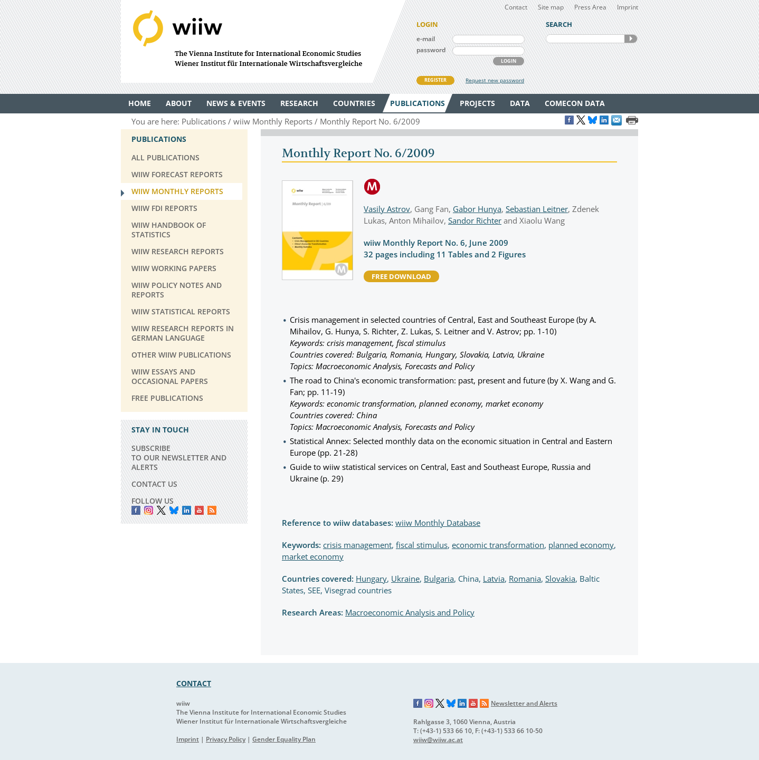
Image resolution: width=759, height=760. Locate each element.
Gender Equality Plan (284, 739)
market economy (313, 556)
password (430, 49)
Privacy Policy (225, 739)
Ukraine (405, 578)
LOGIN (508, 60)
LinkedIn (186, 510)
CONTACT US (154, 484)
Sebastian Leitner (537, 209)
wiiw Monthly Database (437, 522)
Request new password (495, 80)
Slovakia (560, 578)
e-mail (425, 38)
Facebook (135, 510)
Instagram (429, 703)
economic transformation (498, 545)
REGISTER (435, 79)
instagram (148, 510)
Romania (525, 578)
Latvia (494, 578)
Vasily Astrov (387, 209)
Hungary (371, 578)
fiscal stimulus (422, 545)
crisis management (357, 545)
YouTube (199, 510)
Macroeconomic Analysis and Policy (410, 612)
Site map (551, 7)
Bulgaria (439, 578)
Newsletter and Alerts (524, 703)
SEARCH (630, 39)
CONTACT (193, 683)
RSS (211, 510)
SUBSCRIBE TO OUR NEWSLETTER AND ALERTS (178, 457)
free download (401, 276)
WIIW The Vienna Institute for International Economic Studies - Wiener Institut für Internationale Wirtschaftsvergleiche (263, 41)
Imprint (627, 7)
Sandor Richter (474, 220)
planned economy (581, 545)
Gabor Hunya (477, 209)
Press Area (590, 7)
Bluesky (173, 510)
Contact (516, 7)
